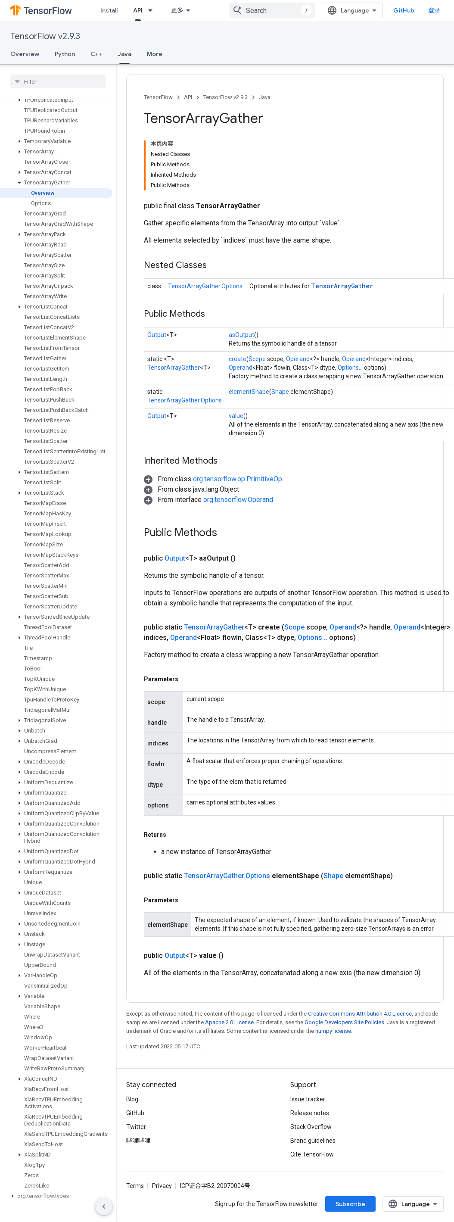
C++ (96, 54)
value (236, 415)
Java (265, 97)
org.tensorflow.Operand (238, 500)
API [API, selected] (138, 10)
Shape (280, 391)
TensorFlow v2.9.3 (45, 36)
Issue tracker (307, 1099)
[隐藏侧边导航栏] (103, 1206)
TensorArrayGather (342, 286)
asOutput (241, 334)
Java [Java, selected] (124, 54)
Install (109, 10)
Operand (298, 358)
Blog (132, 1099)
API (188, 97)
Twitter (136, 1126)
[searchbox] (58, 81)
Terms (135, 1185)
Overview (24, 54)
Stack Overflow (311, 1126)
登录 (434, 10)
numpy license (333, 1031)
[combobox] (272, 10)
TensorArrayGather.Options (205, 286)
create (237, 358)
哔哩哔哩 (138, 1140)
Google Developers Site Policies (344, 1022)
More (154, 54)
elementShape (249, 391)
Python (65, 54)
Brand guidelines (313, 1140)
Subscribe (350, 1204)
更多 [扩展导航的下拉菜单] (177, 10)
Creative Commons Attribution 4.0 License (360, 1013)
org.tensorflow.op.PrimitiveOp (237, 479)
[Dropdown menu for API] (153, 10)
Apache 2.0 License (229, 1022)
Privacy (162, 1185)
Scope (257, 358)
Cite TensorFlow (312, 1154)
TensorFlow (158, 97)
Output (156, 334)
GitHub (403, 10)
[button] (56, 100)
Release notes (309, 1113)
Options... (350, 367)
